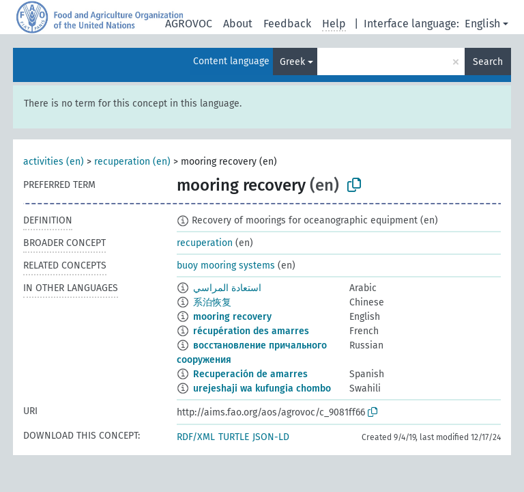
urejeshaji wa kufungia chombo (262, 388)
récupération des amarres (251, 331)
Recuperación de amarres (250, 374)
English (482, 23)
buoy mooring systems (226, 265)
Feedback (287, 23)
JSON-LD (270, 437)
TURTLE (233, 437)
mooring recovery (232, 317)
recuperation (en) (132, 161)
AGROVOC (188, 23)
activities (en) (53, 161)
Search (488, 62)
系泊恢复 (212, 302)
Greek (292, 62)
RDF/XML (196, 437)
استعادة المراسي (227, 288)
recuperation (205, 243)
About (237, 23)
